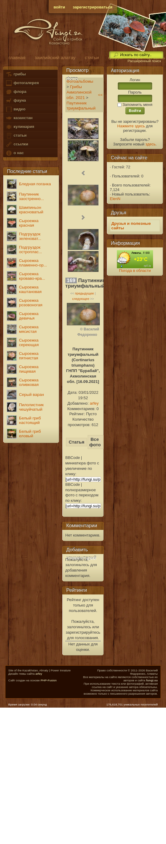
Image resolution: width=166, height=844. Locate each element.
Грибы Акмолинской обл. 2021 (79, 92)
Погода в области (135, 270)
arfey (94, 403)
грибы (15, 74)
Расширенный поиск (144, 61)
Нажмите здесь (131, 126)
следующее (80, 299)
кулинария (19, 127)
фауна (15, 100)
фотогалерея (22, 83)
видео (15, 109)
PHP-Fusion (49, 680)
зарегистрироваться (93, 7)
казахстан (19, 118)
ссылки (16, 144)
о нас (14, 153)
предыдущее (84, 293)
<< (100, 95)
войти (59, 7)
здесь (151, 144)
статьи (16, 135)
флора (16, 92)
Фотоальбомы (80, 81)
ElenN (115, 198)
